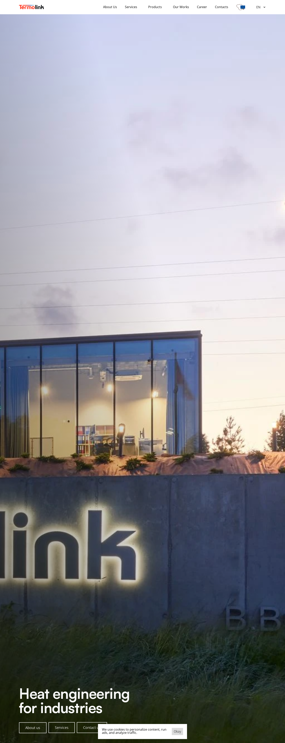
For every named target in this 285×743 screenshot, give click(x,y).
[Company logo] (31, 7)
